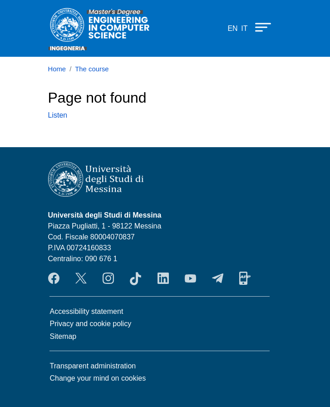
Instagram (108, 278)
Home (57, 69)
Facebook (53, 278)
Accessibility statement (86, 311)
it (244, 28)
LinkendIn (163, 278)
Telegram (217, 278)
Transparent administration (93, 366)
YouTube (190, 278)
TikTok (135, 278)
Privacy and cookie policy (91, 324)
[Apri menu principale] (258, 27)
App (245, 278)
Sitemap (63, 336)
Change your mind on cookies (98, 378)
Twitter (81, 278)
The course (91, 69)
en (232, 28)
